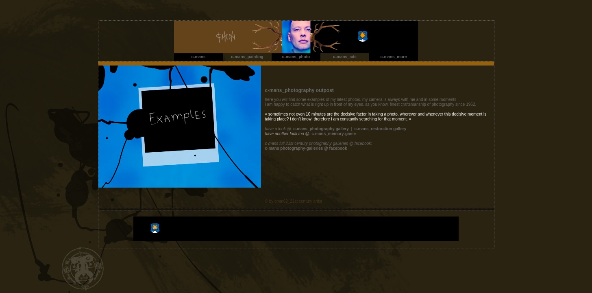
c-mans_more (393, 57)
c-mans (198, 57)
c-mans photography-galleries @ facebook (306, 148)
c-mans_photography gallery (321, 129)
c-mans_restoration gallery (381, 129)
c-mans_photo (296, 57)
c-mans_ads (345, 57)
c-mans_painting (247, 57)
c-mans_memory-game (333, 133)
